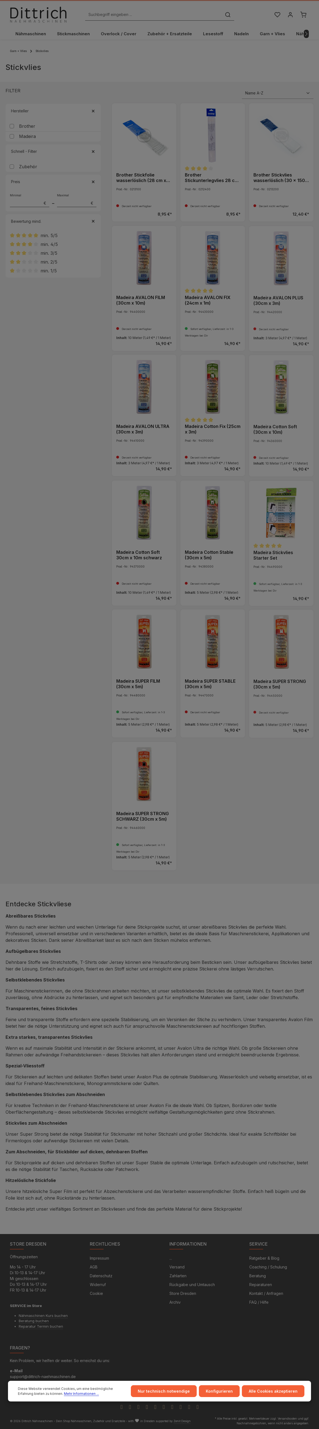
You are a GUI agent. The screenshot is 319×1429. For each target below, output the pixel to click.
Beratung (257, 1275)
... (170, 1258)
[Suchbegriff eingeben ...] (153, 15)
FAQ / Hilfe (259, 1302)
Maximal (76, 200)
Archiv (175, 1302)
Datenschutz (101, 1275)
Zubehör (28, 166)
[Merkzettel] (277, 15)
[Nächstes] (306, 33)
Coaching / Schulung (268, 1267)
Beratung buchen (34, 1321)
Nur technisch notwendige (164, 1391)
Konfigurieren (219, 1391)
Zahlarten (177, 1275)
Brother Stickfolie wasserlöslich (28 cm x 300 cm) (141, 177)
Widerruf (98, 1284)
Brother (27, 126)
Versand (177, 1267)
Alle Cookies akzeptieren (273, 1391)
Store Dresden (182, 1293)
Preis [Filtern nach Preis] (53, 181)
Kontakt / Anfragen (266, 1293)
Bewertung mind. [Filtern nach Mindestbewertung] (53, 221)
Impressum (99, 1258)
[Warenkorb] (303, 15)
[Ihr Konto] (290, 15)
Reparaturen (260, 1284)
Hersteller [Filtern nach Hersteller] (53, 111)
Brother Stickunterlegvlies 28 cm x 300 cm (212, 177)
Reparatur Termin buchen (41, 1326)
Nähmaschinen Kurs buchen (43, 1315)
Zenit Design (182, 1421)
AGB (94, 1267)
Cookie (96, 1293)
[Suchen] (227, 15)
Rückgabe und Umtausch (192, 1284)
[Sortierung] (277, 93)
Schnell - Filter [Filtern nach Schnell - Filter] (53, 151)
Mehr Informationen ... (81, 1394)
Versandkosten (287, 1418)
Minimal (29, 200)
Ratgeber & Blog (264, 1258)
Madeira (27, 136)
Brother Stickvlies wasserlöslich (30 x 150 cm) (279, 177)
